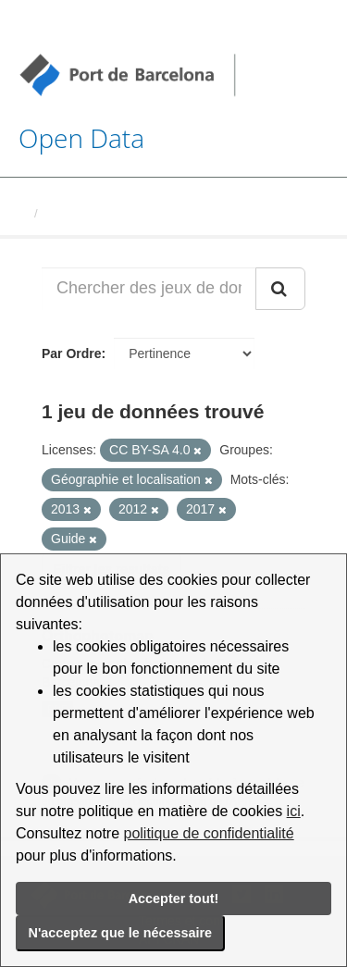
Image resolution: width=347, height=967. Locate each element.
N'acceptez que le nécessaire (121, 932)
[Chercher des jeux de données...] (149, 288)
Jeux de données (94, 213)
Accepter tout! (174, 898)
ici (294, 811)
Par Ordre (72, 353)
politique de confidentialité (209, 833)
